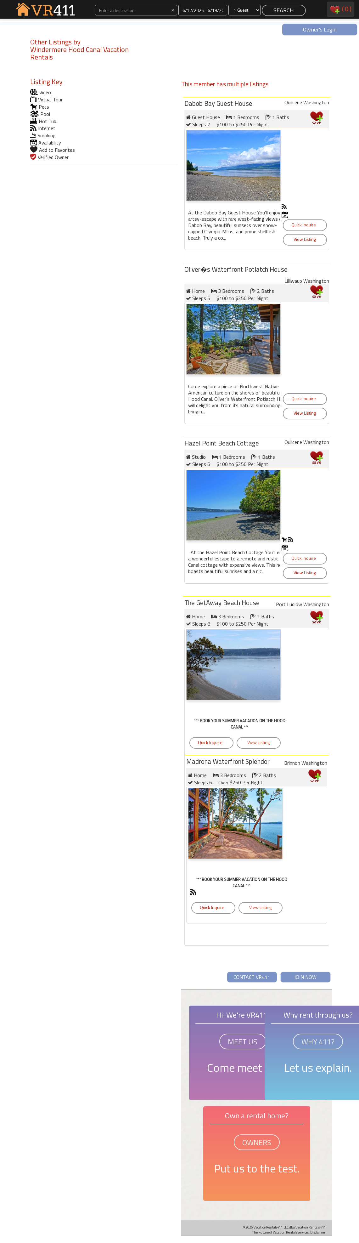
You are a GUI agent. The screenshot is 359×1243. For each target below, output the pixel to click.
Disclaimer (318, 1232)
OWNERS (256, 1142)
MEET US (242, 1041)
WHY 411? (317, 1041)
